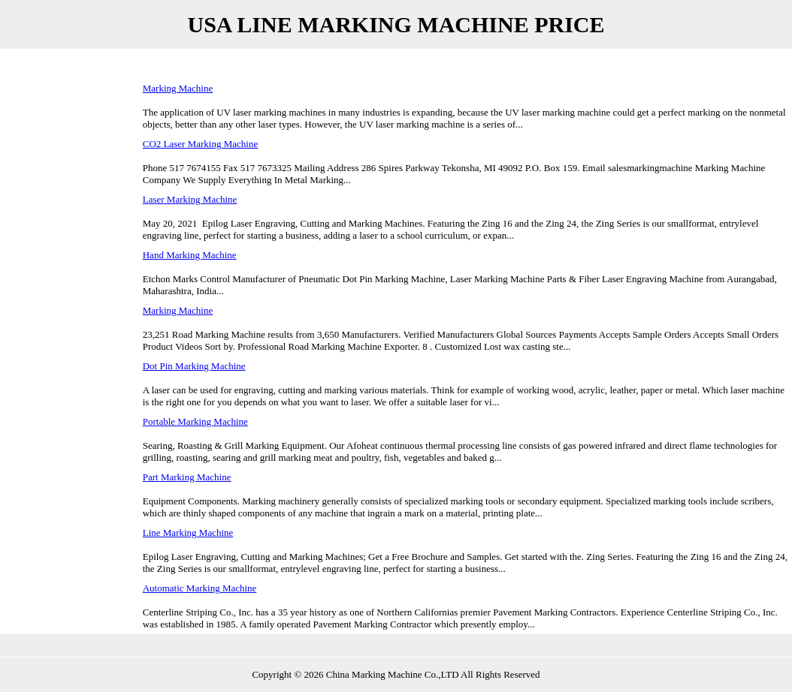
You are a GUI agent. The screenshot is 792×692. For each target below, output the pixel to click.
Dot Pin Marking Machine (194, 366)
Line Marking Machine (188, 532)
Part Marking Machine (187, 477)
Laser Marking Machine (190, 199)
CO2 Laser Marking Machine (200, 143)
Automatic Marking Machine (200, 588)
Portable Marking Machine (195, 421)
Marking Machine (178, 88)
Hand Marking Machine (190, 254)
